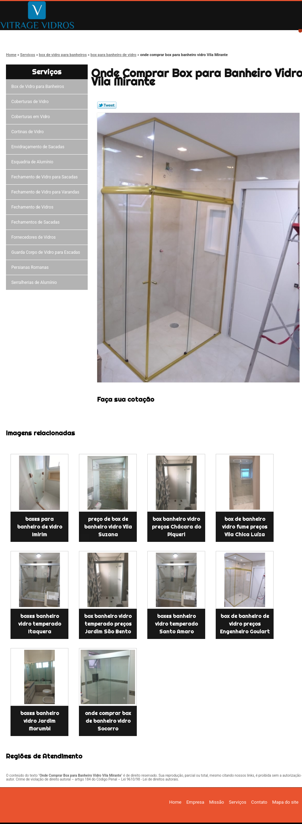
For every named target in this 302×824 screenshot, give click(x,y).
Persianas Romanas (31, 267)
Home (25, 36)
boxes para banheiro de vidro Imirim (39, 527)
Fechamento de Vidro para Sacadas (45, 177)
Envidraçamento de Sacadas (38, 146)
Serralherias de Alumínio (35, 282)
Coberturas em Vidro (31, 116)
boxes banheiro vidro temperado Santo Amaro (176, 624)
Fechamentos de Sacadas (36, 222)
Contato (224, 36)
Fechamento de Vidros (33, 207)
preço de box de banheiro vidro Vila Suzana (108, 527)
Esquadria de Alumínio (33, 161)
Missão (124, 36)
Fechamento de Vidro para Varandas (46, 192)
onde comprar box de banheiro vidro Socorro (108, 721)
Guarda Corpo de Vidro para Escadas (46, 252)
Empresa (74, 36)
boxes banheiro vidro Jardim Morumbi (39, 721)
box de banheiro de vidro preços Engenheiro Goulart (245, 624)
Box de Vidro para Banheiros (38, 86)
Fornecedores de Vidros (34, 237)
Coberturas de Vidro (31, 101)
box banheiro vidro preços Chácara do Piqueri (176, 527)
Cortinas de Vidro (28, 131)
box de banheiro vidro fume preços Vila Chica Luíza (244, 527)
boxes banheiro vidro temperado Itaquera (39, 624)
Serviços (174, 36)
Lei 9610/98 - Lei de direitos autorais (149, 779)
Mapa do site (285, 802)
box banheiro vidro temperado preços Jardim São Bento (108, 624)
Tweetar (106, 105)
